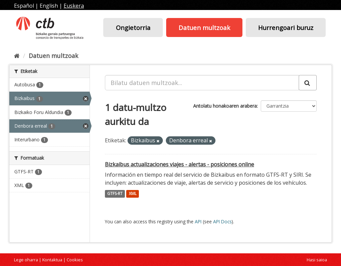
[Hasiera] (17, 56)
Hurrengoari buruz (285, 27)
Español (24, 5)
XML (133, 194)
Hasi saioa (317, 260)
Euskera (74, 5)
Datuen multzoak (204, 27)
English (49, 5)
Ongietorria (133, 27)
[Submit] (308, 82)
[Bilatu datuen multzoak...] (202, 82)
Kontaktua (52, 260)
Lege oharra (26, 260)
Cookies (75, 260)
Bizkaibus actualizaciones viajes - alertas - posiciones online (179, 164)
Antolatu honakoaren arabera (225, 106)
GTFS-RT (115, 194)
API (198, 221)
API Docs (222, 221)
